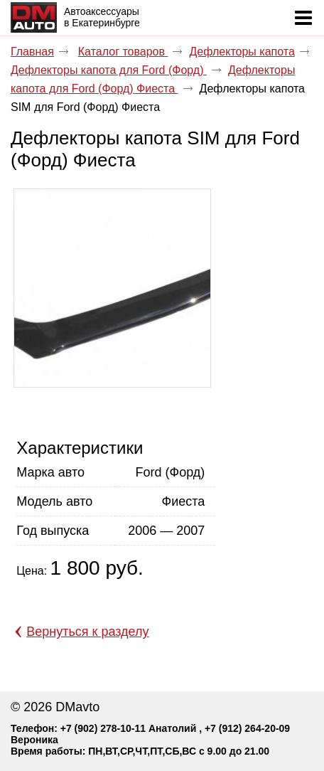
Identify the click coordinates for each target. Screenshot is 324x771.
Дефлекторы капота (241, 52)
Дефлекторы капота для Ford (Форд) (109, 70)
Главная (32, 52)
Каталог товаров (123, 52)
